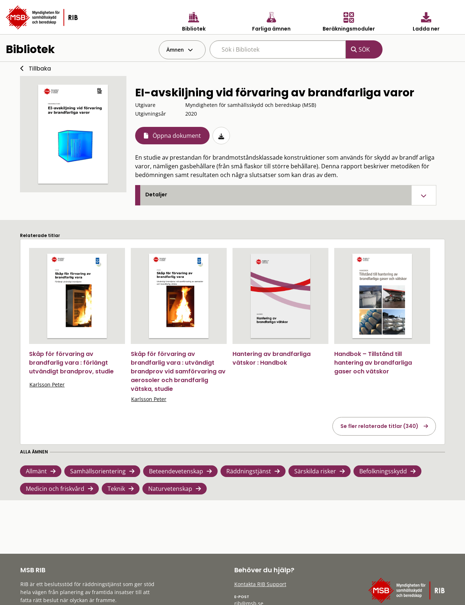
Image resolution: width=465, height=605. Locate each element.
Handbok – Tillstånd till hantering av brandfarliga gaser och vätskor (373, 363)
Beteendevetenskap (176, 471)
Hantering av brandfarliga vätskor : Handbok (271, 358)
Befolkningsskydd (383, 471)
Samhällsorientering (98, 471)
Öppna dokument (177, 136)
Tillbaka (40, 68)
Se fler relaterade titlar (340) (379, 426)
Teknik (116, 489)
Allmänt (36, 471)
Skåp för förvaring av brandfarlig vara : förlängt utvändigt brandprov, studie (71, 363)
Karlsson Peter (47, 384)
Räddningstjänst (248, 471)
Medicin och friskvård (55, 489)
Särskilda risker (315, 471)
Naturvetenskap (170, 489)
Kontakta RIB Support (260, 584)
